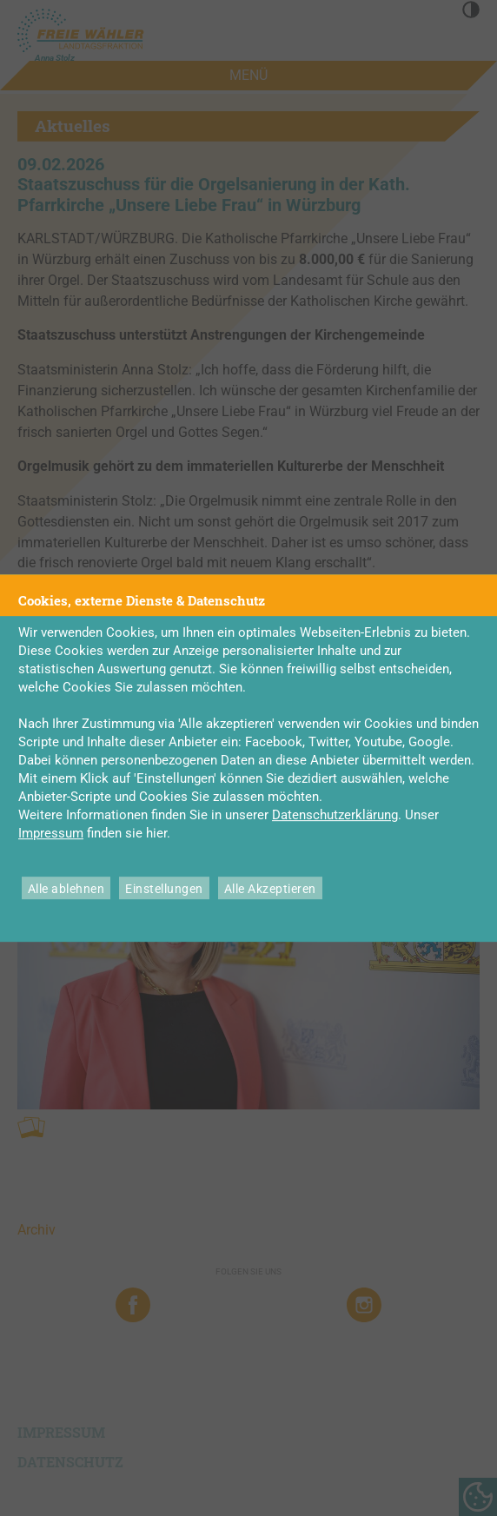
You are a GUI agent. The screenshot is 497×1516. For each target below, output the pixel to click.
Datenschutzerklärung (335, 815)
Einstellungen (164, 889)
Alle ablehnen (66, 889)
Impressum (50, 833)
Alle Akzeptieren (270, 889)
